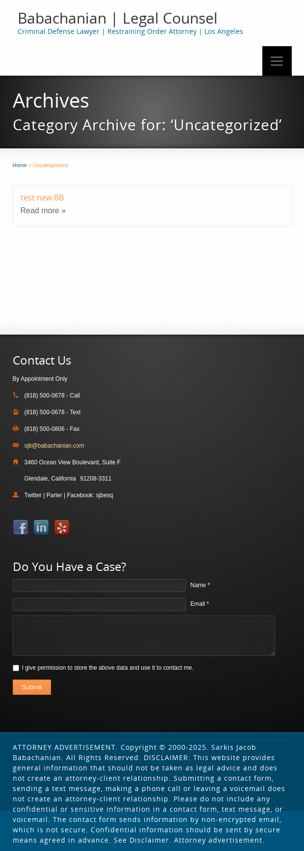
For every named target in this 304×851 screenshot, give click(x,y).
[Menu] (277, 61)
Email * (199, 603)
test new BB (42, 197)
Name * (200, 585)
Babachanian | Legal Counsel (118, 18)
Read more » (43, 210)
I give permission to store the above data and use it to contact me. (108, 667)
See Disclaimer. (143, 840)
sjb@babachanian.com (54, 445)
